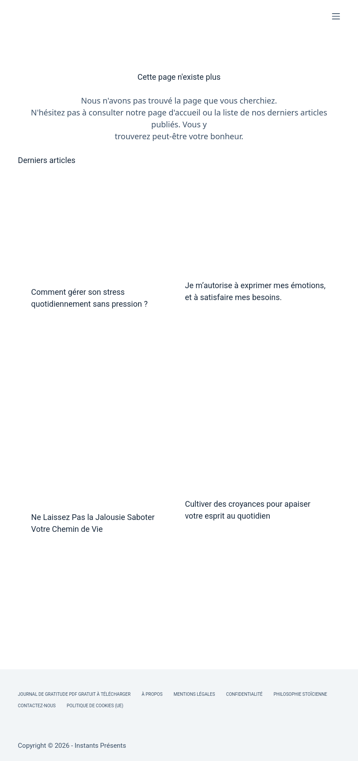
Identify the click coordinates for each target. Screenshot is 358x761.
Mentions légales (194, 694)
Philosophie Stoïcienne (300, 694)
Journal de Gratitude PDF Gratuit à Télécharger (74, 694)
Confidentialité (244, 694)
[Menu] (336, 16)
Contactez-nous (37, 705)
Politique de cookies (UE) (95, 705)
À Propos (152, 694)
